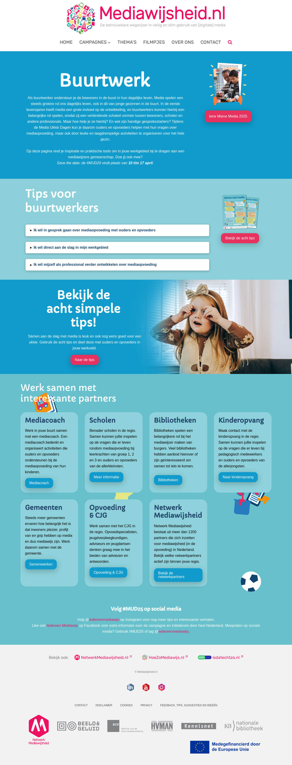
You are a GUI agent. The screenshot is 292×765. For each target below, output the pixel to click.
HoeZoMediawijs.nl (166, 657)
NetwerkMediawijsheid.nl (104, 657)
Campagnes (93, 42)
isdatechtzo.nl (226, 657)
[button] (117, 230)
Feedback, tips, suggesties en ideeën (188, 705)
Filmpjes (154, 42)
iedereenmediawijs (104, 620)
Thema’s (126, 42)
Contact (211, 42)
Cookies (126, 705)
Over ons (183, 42)
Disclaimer (104, 705)
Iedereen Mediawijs (62, 625)
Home (66, 42)
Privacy (146, 705)
